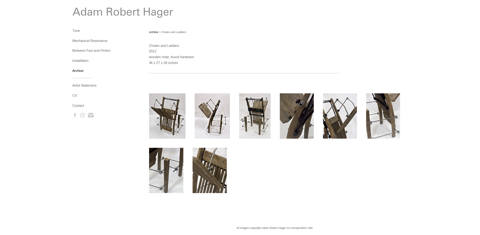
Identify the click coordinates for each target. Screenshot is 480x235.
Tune (76, 30)
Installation (81, 60)
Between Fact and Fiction (92, 50)
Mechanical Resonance (90, 41)
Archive (78, 71)
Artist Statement (84, 85)
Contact (78, 105)
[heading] (88, 14)
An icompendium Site (300, 227)
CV (75, 95)
